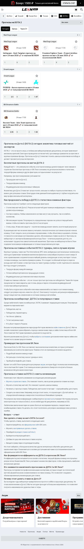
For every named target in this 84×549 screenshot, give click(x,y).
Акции (39, 532)
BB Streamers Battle (11, 111)
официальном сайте (32, 425)
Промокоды (60, 532)
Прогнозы (31, 532)
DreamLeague (9, 76)
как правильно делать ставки (24, 428)
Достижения (44, 518)
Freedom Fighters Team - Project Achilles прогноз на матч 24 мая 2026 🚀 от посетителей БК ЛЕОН (59, 55)
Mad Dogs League (10, 41)
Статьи (45, 532)
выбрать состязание (42, 337)
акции (43, 364)
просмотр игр (49, 399)
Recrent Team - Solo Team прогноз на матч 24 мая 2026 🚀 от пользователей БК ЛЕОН (20, 125)
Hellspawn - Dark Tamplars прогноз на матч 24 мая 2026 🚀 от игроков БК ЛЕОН (21, 54)
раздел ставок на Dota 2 (25, 432)
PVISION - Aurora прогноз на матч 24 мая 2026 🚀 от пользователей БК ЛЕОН (21, 89)
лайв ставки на (59, 327)
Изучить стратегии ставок (16, 381)
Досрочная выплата (13, 518)
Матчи (51, 532)
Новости (23, 532)
